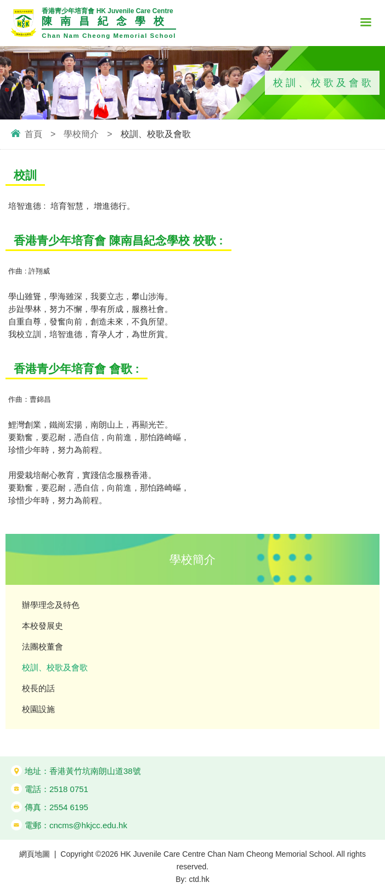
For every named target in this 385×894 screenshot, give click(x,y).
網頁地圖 (34, 854)
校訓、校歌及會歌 (55, 667)
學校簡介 (81, 134)
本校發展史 (42, 625)
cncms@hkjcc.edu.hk (88, 825)
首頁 (33, 134)
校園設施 (38, 709)
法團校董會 (42, 646)
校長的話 (38, 688)
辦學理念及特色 (51, 605)
